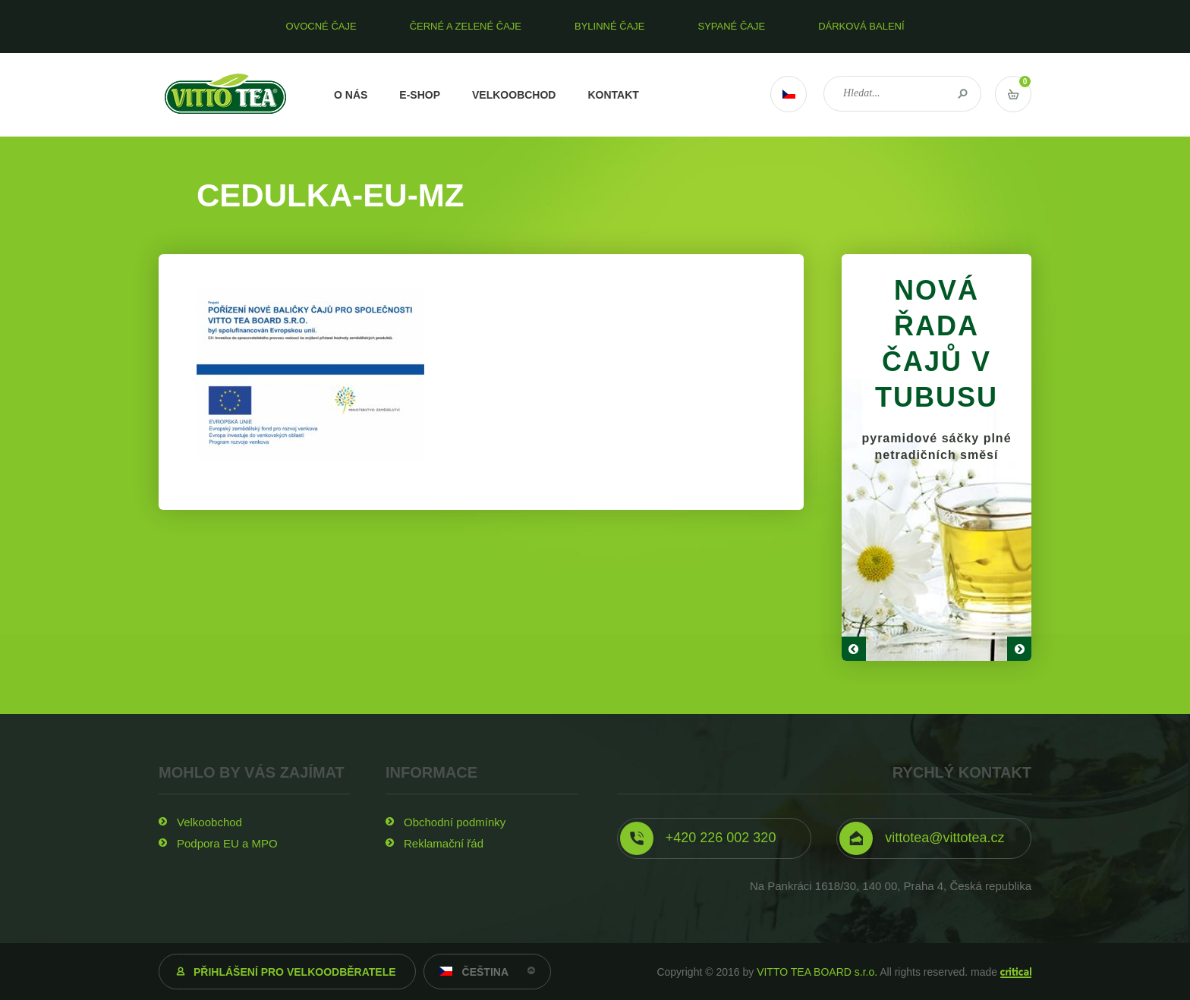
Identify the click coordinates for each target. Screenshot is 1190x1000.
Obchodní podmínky (454, 822)
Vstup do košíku (1013, 94)
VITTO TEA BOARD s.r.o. (817, 972)
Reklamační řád (443, 843)
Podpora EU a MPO (227, 843)
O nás (350, 95)
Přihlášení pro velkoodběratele (295, 972)
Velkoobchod (514, 95)
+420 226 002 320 (721, 837)
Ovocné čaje (320, 26)
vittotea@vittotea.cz (944, 837)
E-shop (419, 95)
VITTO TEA (226, 95)
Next (1019, 649)
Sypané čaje (732, 26)
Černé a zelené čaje (465, 26)
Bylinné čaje (609, 26)
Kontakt (612, 95)
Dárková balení (861, 26)
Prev (854, 649)
